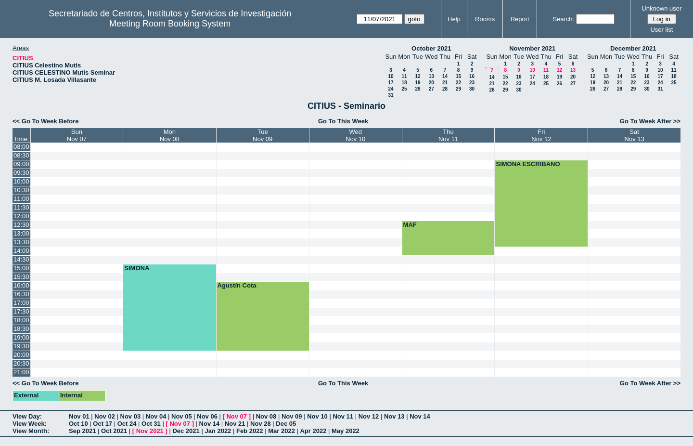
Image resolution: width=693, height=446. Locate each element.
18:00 (21, 320)
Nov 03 (130, 416)
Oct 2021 (114, 430)
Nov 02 (104, 416)
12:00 (21, 216)
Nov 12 (369, 416)
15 (458, 76)
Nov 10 (317, 416)
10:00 (21, 181)
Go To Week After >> (650, 121)
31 (390, 95)
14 (445, 76)
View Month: (31, 430)
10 (390, 76)
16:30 (21, 294)
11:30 (21, 207)
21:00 (21, 372)
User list (661, 29)
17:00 (21, 302)
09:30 (21, 172)
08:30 (21, 155)
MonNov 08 (170, 135)
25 (404, 89)
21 (445, 82)
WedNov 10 (355, 135)
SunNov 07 (77, 135)
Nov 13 (394, 416)
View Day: (27, 416)
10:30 (21, 190)
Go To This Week (343, 121)
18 (404, 82)
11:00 (21, 198)
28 (445, 89)
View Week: (30, 423)
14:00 (21, 250)
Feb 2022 (249, 430)
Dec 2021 (185, 430)
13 (431, 76)
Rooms (485, 19)
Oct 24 (127, 423)
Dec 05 (286, 423)
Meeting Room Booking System (170, 23)
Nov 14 (420, 416)
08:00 (21, 146)
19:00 (21, 337)
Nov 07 (236, 416)
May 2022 (345, 430)
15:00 (21, 268)
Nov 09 (292, 416)
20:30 (21, 363)
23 (472, 82)
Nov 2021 (150, 430)
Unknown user (661, 8)
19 (417, 82)
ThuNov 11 (448, 135)
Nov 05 (181, 416)
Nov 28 (260, 423)
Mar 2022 (281, 430)
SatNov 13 (634, 135)
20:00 (21, 354)
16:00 (21, 285)
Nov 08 (266, 416)
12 (417, 76)
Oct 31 (151, 423)
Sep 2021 (82, 430)
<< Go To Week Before (46, 121)
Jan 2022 (218, 430)
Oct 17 (102, 423)
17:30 (21, 311)
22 (458, 82)
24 (390, 89)
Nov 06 (207, 416)
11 (404, 76)
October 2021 (431, 48)
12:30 (21, 224)
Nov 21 (235, 423)
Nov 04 (156, 416)
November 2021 (532, 48)
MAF (410, 224)
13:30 (21, 242)
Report (520, 19)
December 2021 (633, 48)
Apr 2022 (313, 430)
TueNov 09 (262, 135)
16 (472, 76)
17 (390, 82)
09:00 (21, 164)
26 (417, 89)
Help (454, 19)
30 (472, 89)
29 (458, 89)
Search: (563, 19)
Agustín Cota (237, 285)
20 (431, 82)
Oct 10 (78, 423)
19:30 (21, 346)
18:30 (21, 328)
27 (431, 89)
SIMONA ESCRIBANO (528, 164)
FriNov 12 (541, 135)
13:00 (21, 233)
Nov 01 (79, 416)
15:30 (21, 276)
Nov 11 (343, 416)
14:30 (21, 259)
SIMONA (136, 268)
